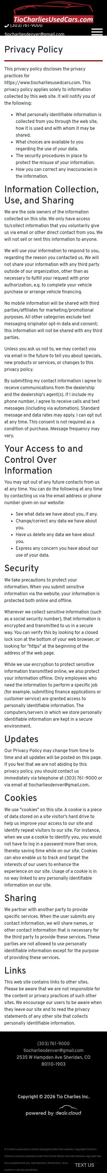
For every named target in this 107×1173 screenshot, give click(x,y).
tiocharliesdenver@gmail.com (34, 35)
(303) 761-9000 (24, 26)
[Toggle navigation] (97, 30)
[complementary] (90, 1156)
